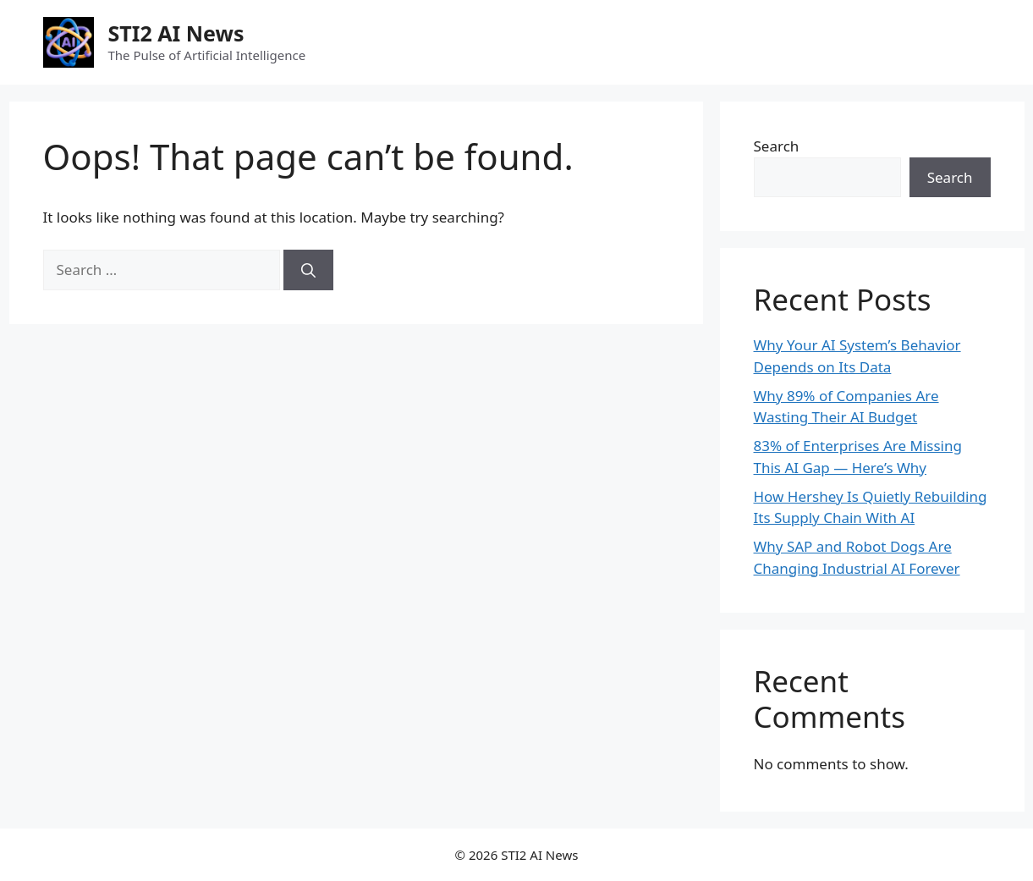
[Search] (308, 270)
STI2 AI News (176, 33)
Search (776, 146)
